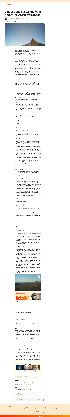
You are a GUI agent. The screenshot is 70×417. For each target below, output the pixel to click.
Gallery (8, 45)
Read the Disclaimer (20, 399)
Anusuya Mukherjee (15, 18)
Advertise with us (27, 408)
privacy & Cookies (55, 408)
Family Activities (15, 4)
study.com (35, 382)
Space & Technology (19, 370)
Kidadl (5, 8)
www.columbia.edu (29, 382)
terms (53, 407)
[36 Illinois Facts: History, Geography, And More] (28, 367)
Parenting (28, 4)
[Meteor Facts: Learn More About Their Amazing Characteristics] (20, 367)
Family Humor (34, 4)
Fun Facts (22, 4)
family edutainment (36, 411)
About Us (35, 407)
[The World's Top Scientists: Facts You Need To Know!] (36, 367)
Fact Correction (38, 399)
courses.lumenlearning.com (19, 382)
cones (39, 157)
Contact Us (26, 407)
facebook (44, 407)
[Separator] (43, 400)
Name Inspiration (42, 4)
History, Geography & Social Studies (27, 371)
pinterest (44, 408)
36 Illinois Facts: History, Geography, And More (27, 373)
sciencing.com (27, 384)
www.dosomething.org (18, 384)
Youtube (44, 412)
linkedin (44, 411)
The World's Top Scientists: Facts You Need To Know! (36, 373)
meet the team (36, 408)
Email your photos (21, 298)
